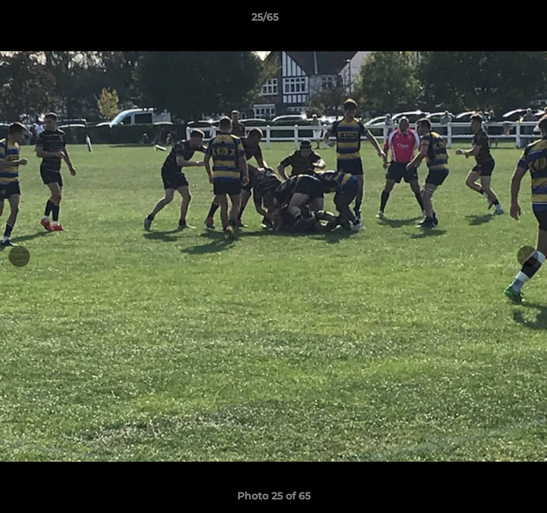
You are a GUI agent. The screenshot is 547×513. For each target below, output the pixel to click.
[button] (495, 20)
